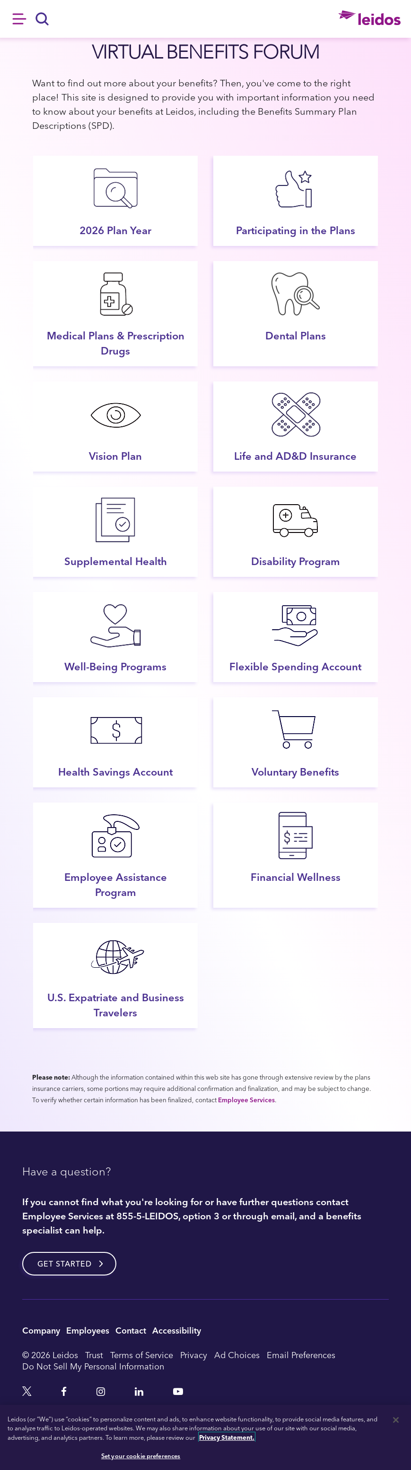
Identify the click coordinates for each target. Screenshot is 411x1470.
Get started (64, 1263)
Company (41, 1330)
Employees (87, 1330)
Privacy (193, 1354)
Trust (94, 1354)
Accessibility (176, 1330)
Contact (130, 1330)
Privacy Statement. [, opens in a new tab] (226, 1437)
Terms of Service (141, 1354)
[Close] (395, 1420)
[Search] (42, 19)
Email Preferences (301, 1354)
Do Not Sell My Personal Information (93, 1366)
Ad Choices (237, 1354)
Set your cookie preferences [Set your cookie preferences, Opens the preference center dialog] (141, 1455)
